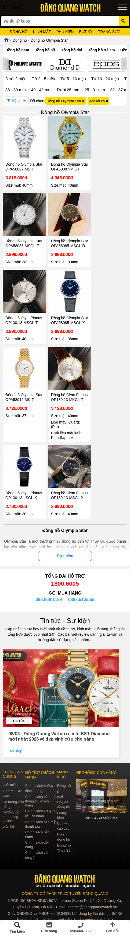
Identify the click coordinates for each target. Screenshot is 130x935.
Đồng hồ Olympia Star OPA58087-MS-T (23, 166)
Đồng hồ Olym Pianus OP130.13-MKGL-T (68, 405)
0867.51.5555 (81, 607)
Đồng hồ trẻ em (101, 50)
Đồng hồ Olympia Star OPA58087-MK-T (68, 166)
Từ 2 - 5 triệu (43, 78)
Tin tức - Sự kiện (65, 628)
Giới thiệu (10, 792)
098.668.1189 (49, 607)
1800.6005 (65, 591)
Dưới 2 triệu (16, 78)
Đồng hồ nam (17, 50)
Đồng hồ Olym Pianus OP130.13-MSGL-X (68, 502)
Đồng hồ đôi (71, 50)
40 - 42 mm (41, 89)
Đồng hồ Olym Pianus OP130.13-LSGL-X (23, 502)
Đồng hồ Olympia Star (49, 40)
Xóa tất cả (98, 101)
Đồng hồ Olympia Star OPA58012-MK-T (23, 405)
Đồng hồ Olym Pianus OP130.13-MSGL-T (23, 323)
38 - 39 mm (15, 89)
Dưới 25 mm (68, 89)
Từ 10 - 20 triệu (105, 78)
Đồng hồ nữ (44, 50)
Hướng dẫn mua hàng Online (11, 824)
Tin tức (19, 728)
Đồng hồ (20, 40)
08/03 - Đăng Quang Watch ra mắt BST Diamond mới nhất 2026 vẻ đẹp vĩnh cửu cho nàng (59, 743)
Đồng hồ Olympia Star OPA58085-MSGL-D (65, 245)
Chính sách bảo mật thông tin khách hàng (40, 808)
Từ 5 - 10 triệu (73, 78)
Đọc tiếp (15, 758)
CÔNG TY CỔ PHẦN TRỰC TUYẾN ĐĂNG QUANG (64, 901)
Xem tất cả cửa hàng (102, 825)
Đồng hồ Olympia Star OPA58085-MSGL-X (65, 326)
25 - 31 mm (95, 89)
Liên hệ (8, 834)
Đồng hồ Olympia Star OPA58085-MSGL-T (20, 245)
